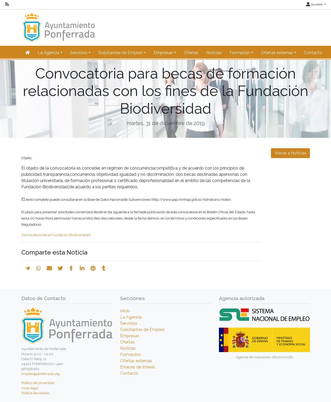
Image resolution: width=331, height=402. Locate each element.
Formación (130, 354)
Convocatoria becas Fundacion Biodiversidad (55, 235)
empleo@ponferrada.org (40, 374)
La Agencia (131, 317)
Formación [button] (240, 52)
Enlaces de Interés (137, 367)
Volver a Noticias (290, 153)
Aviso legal (29, 388)
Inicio (125, 310)
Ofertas (191, 52)
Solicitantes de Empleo (142, 329)
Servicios (128, 323)
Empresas (129, 335)
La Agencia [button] (48, 52)
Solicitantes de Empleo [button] (120, 52)
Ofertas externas (136, 360)
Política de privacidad (37, 383)
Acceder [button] (314, 4)
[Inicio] (58, 25)
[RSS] (7, 4)
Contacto (313, 52)
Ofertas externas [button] (277, 52)
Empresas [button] (163, 52)
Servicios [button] (78, 52)
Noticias (214, 52)
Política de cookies (35, 393)
